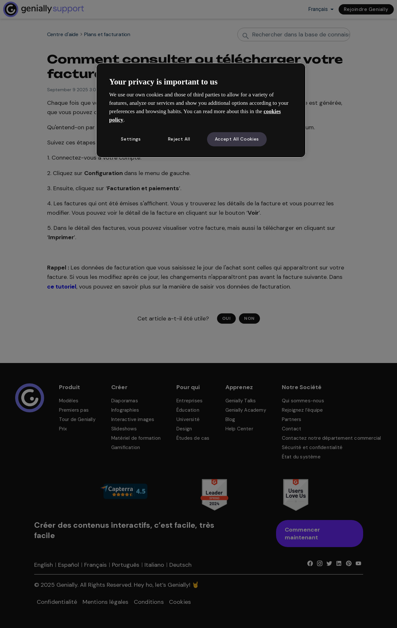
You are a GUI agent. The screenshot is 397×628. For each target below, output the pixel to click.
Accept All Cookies (237, 139)
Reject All (179, 139)
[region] (201, 110)
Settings (131, 139)
